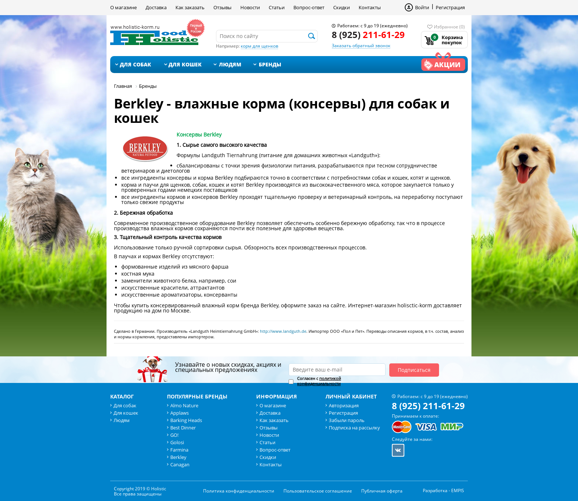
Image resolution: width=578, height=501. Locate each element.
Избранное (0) (449, 27)
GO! (174, 435)
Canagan (179, 464)
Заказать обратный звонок (361, 45)
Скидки (341, 7)
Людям (230, 64)
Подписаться (414, 369)
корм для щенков (259, 46)
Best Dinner (183, 427)
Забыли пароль (347, 420)
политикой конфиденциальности (319, 381)
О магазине (123, 7)
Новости (250, 7)
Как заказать (190, 7)
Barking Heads (186, 420)
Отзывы (222, 7)
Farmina (179, 449)
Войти (422, 7)
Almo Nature (184, 405)
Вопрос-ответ (308, 7)
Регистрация (450, 7)
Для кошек (185, 64)
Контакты (370, 7)
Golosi (177, 442)
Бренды (270, 64)
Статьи (277, 7)
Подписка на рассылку (354, 427)
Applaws (179, 413)
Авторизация (344, 405)
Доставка (156, 7)
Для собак (135, 64)
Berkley (178, 457)
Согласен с (319, 381)
